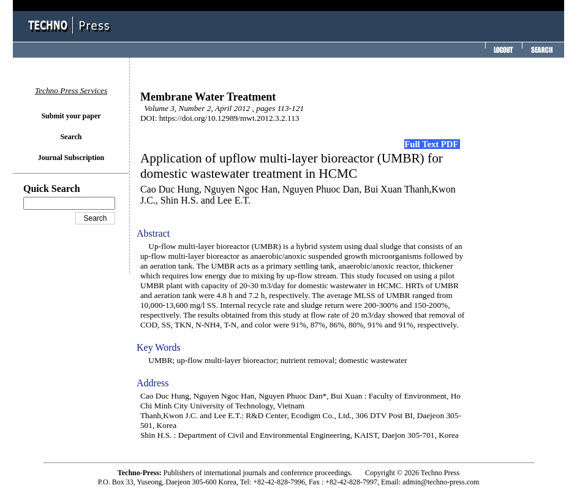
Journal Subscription (71, 157)
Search (70, 136)
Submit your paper (70, 116)
